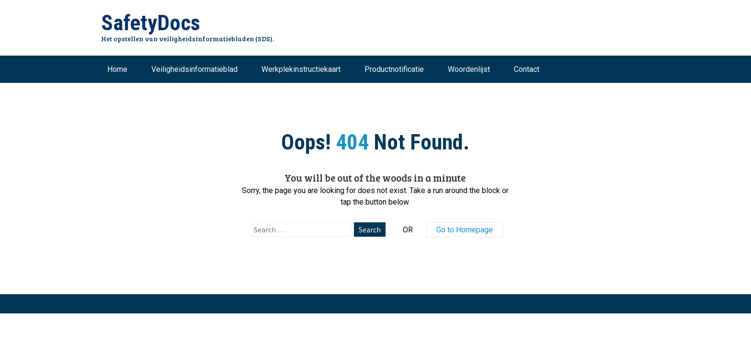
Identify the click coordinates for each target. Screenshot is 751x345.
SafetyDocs (150, 22)
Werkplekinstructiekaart (301, 69)
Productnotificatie (394, 69)
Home (117, 69)
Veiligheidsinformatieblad (194, 69)
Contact (526, 69)
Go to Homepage (464, 229)
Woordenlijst (469, 69)
